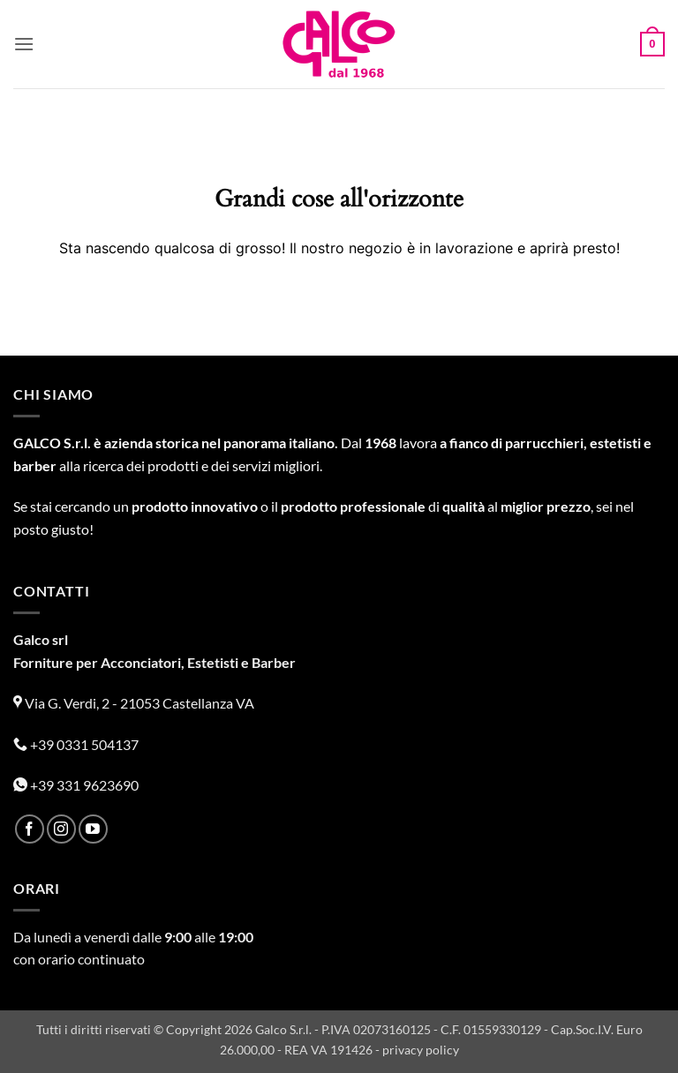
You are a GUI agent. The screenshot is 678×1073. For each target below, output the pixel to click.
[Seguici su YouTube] (93, 829)
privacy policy (420, 1049)
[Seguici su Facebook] (29, 829)
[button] (23, 43)
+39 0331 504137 (76, 744)
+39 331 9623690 (76, 785)
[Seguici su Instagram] (61, 829)
